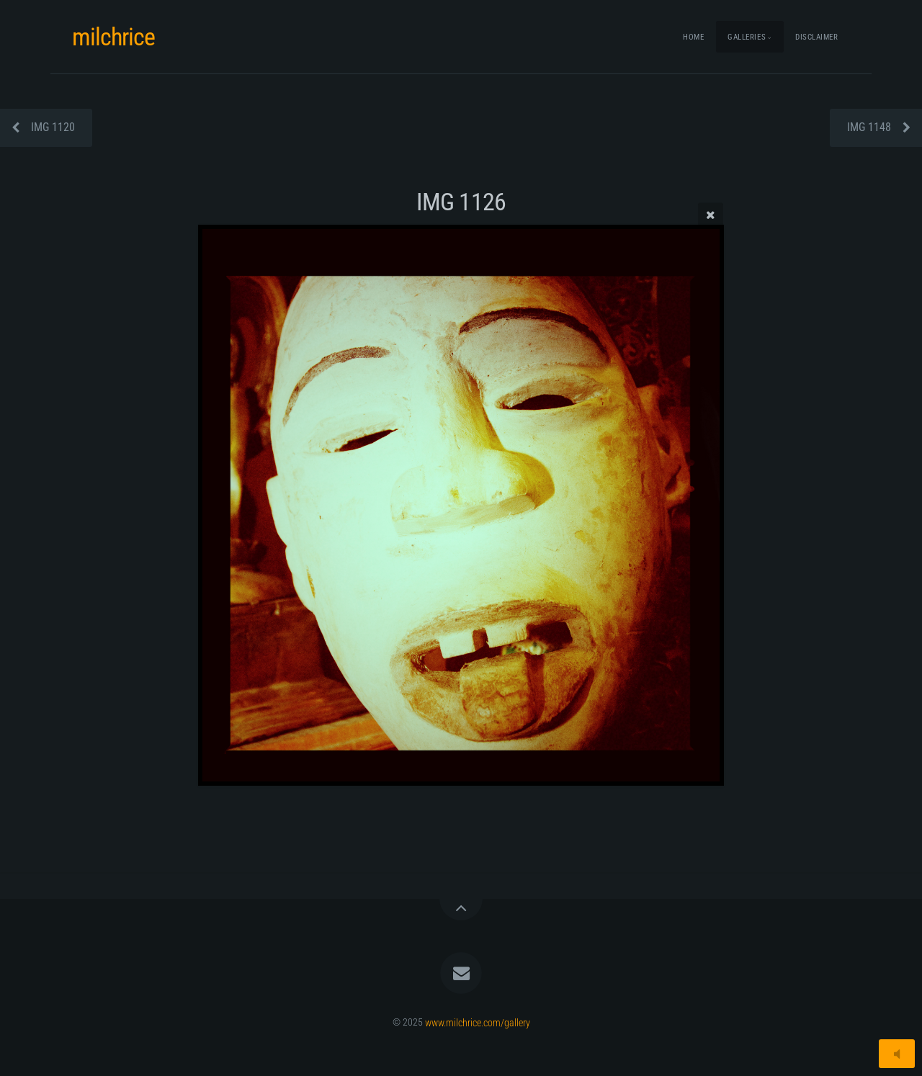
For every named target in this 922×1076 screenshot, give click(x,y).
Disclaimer (816, 37)
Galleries (747, 37)
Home (693, 37)
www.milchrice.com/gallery (477, 1022)
